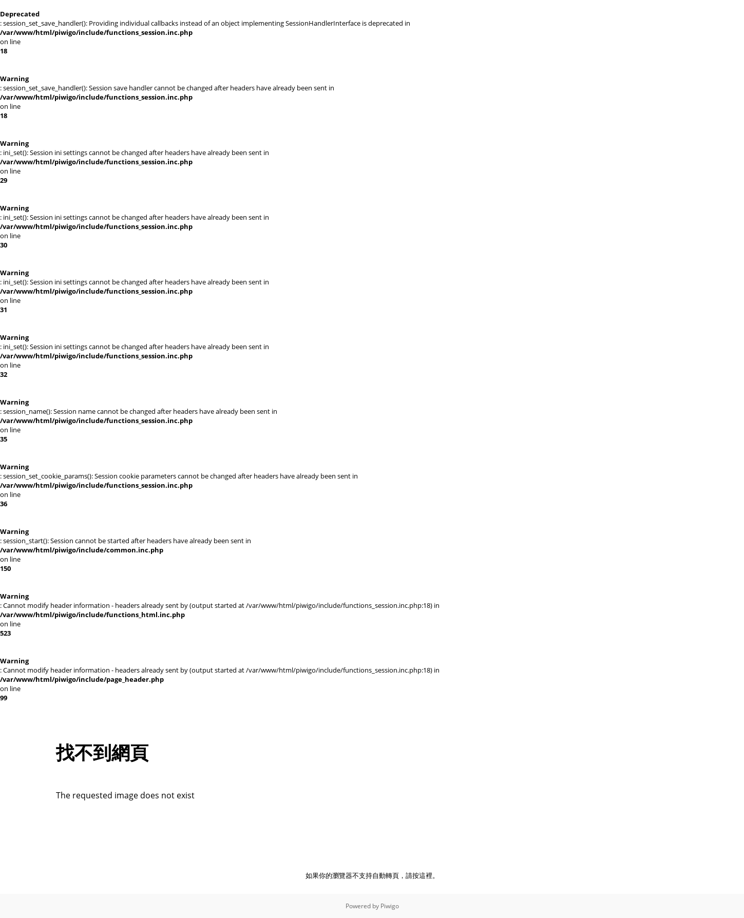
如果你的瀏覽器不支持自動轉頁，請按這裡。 (372, 875)
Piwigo (389, 906)
